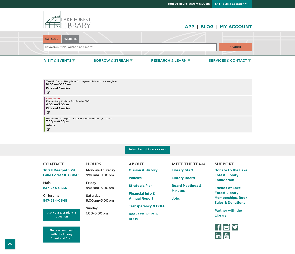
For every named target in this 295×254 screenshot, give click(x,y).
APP (189, 27)
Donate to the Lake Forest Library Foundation (231, 175)
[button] (188, 4)
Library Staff (182, 170)
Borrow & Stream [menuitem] (111, 60)
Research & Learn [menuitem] (169, 60)
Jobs (176, 198)
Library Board (183, 178)
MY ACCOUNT (236, 27)
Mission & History (143, 170)
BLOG (207, 27)
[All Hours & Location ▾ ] (232, 4)
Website (70, 39)
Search (235, 47)
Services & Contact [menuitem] (228, 60)
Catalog (52, 39)
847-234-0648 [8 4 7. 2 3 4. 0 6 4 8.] (55, 200)
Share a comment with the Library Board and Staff (61, 234)
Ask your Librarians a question (61, 214)
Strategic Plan (141, 186)
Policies (135, 178)
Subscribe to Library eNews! (147, 149)
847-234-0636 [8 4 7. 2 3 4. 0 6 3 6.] (55, 188)
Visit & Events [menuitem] (57, 60)
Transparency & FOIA (147, 206)
